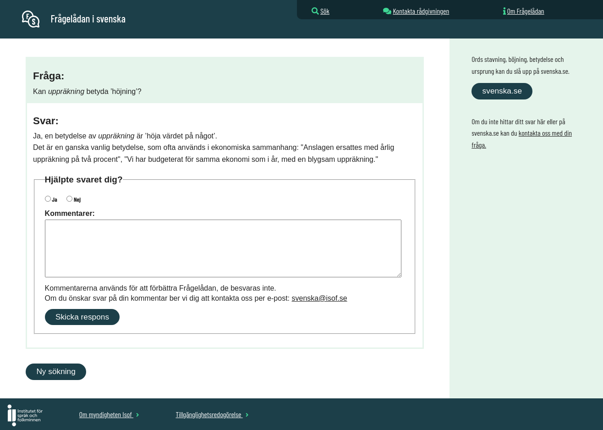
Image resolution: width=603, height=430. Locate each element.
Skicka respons (82, 316)
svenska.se (502, 90)
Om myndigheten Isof (109, 414)
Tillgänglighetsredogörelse (211, 414)
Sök (324, 10)
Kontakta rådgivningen (421, 10)
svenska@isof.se (319, 298)
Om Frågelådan (525, 10)
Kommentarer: (70, 213)
